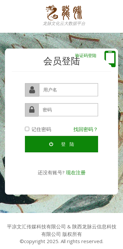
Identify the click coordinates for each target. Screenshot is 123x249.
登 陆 (61, 144)
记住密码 (38, 128)
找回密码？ (85, 128)
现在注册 (76, 172)
